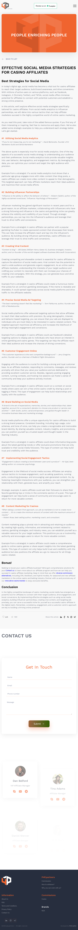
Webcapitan (72, 926)
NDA (43, 911)
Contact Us (6, 913)
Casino (44, 899)
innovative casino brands (15, 581)
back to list (11, 59)
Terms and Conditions (9, 906)
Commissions (46, 881)
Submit (39, 724)
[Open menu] (74, 6)
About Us (5, 899)
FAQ (3, 902)
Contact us (10, 570)
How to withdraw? (48, 884)
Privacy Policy (7, 909)
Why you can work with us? (51, 888)
